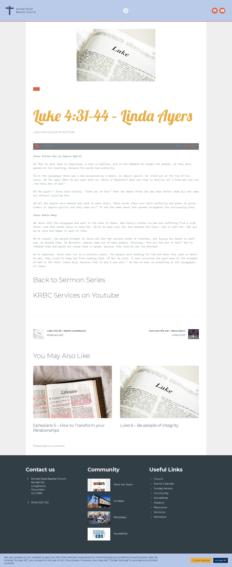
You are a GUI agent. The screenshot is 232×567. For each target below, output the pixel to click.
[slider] (192, 146)
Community (161, 493)
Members (160, 516)
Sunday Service (163, 488)
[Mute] (185, 146)
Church (158, 478)
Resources (160, 507)
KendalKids (120, 533)
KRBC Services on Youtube (76, 295)
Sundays (119, 500)
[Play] (37, 145)
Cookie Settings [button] (201, 560)
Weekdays (120, 517)
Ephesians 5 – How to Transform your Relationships (69, 428)
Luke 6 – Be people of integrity (149, 425)
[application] (116, 143)
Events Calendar (164, 483)
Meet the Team (123, 484)
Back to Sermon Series (69, 280)
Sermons (159, 512)
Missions (159, 502)
